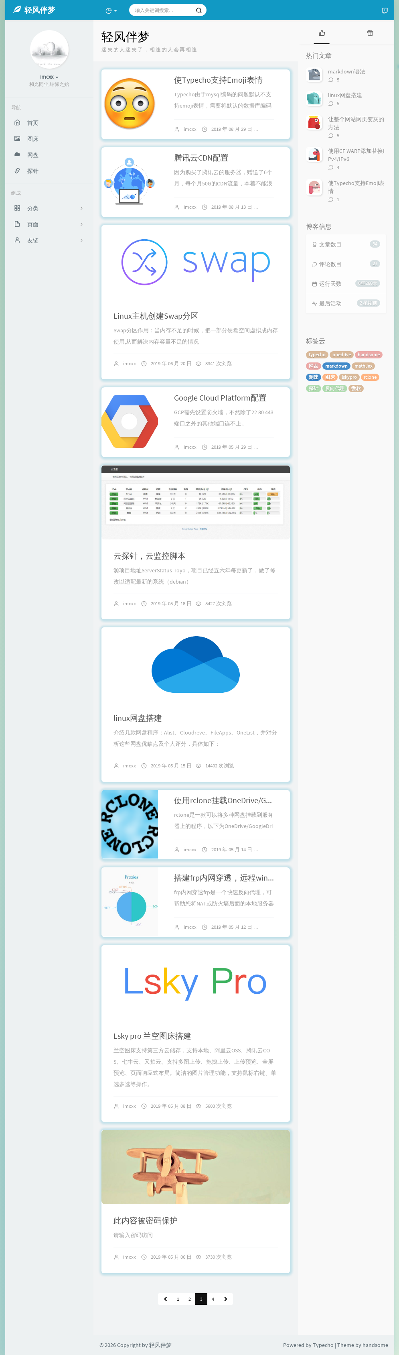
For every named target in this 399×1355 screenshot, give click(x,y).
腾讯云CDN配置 (201, 158)
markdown (336, 366)
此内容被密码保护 (145, 1220)
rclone (370, 377)
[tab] (322, 32)
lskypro (349, 377)
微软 (356, 388)
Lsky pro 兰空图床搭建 (152, 1036)
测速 (313, 377)
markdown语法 (346, 71)
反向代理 (334, 388)
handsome (369, 355)
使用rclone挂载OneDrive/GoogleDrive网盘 (246, 800)
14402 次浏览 (219, 765)
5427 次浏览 (218, 603)
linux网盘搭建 (137, 718)
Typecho (323, 1345)
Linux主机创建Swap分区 (155, 316)
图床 (330, 377)
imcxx (190, 129)
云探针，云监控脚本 (149, 556)
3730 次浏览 (218, 1256)
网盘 (313, 366)
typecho (317, 355)
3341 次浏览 (218, 363)
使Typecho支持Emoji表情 (218, 80)
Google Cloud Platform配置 (220, 398)
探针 (313, 388)
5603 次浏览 (218, 1106)
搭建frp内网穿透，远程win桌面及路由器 (245, 878)
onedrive (341, 355)
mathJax (363, 366)
